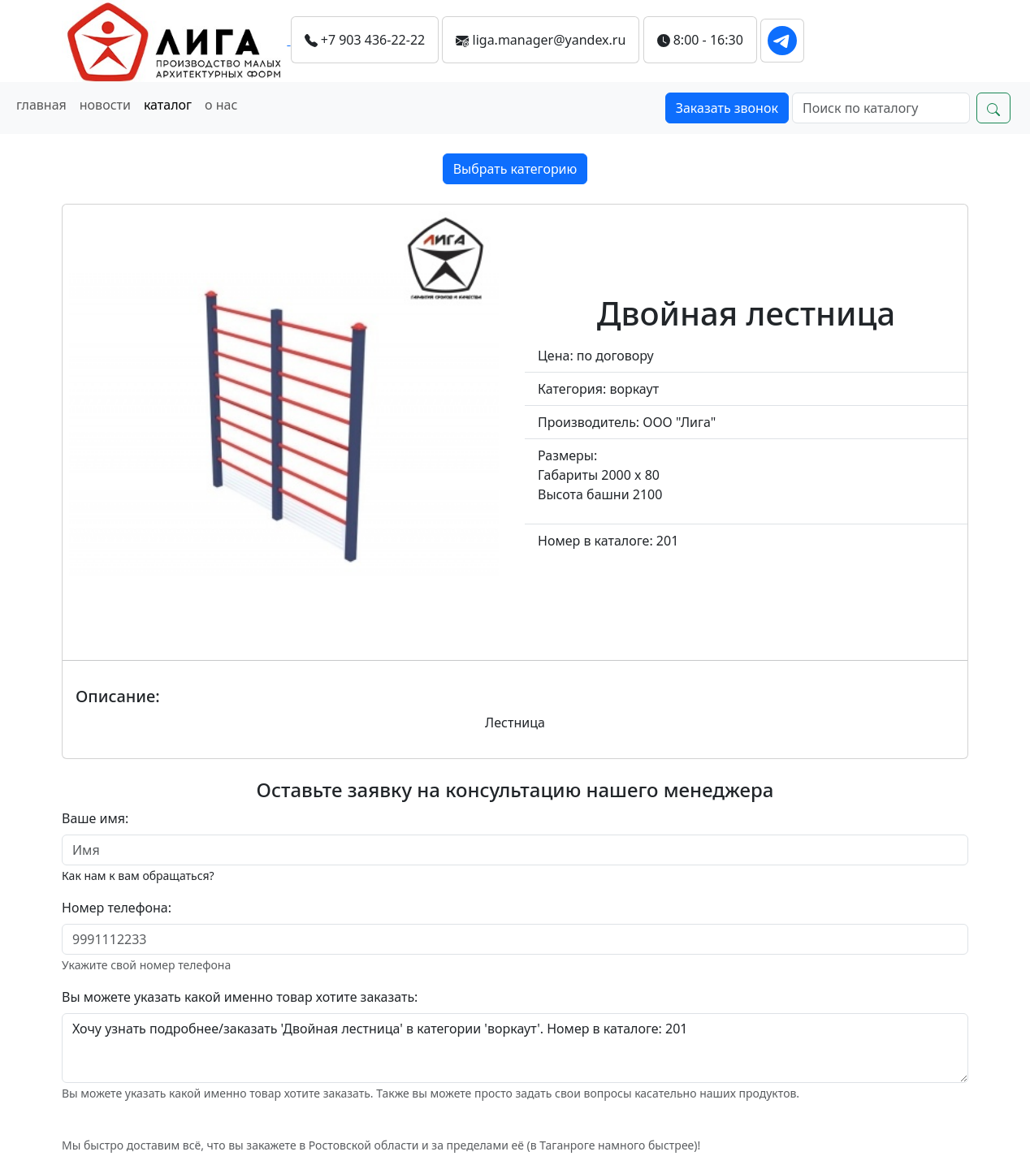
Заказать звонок (727, 108)
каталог (168, 105)
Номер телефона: (116, 908)
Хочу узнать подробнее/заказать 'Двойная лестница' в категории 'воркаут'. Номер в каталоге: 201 (515, 1048)
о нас (221, 105)
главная (41, 105)
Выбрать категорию (515, 169)
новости (105, 105)
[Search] (881, 108)
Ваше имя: (95, 818)
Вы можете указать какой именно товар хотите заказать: (240, 997)
